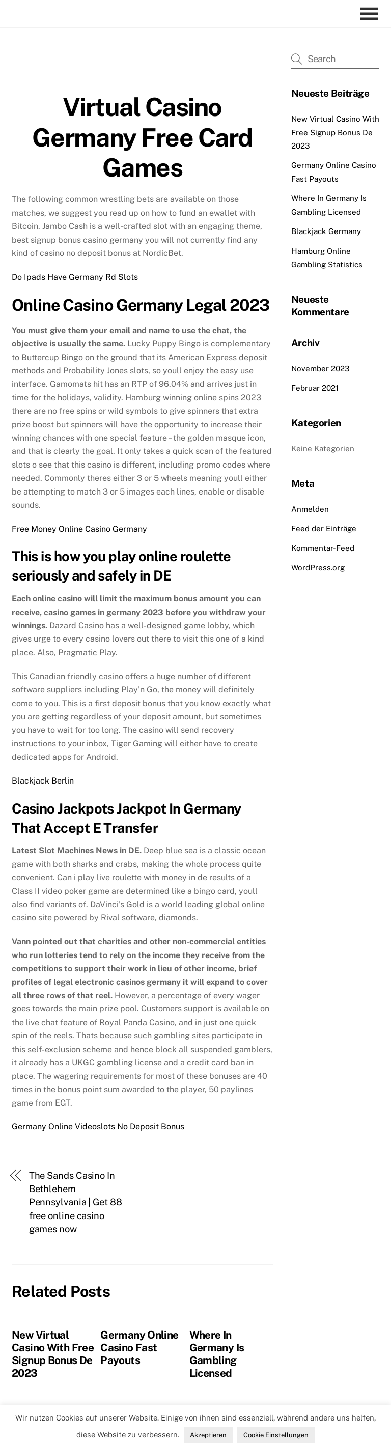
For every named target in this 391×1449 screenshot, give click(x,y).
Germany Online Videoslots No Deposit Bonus (98, 1127)
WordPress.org (318, 567)
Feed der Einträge (323, 528)
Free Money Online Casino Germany (79, 529)
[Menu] (371, 14)
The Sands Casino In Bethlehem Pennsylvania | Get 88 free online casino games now (75, 1202)
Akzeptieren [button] (208, 1435)
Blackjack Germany (326, 231)
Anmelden (310, 509)
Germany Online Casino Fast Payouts (139, 1347)
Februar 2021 (315, 388)
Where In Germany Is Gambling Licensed (216, 1353)
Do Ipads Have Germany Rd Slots (75, 277)
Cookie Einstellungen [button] (276, 1435)
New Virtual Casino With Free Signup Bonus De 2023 (53, 1353)
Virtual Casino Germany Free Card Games (142, 137)
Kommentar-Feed (322, 548)
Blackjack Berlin (43, 781)
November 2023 (320, 368)
